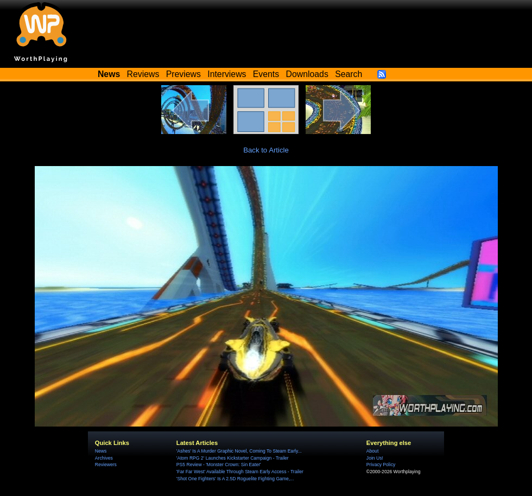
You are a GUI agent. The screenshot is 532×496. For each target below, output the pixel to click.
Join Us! (374, 458)
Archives (104, 458)
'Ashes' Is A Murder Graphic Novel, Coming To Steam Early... (239, 451)
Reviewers (106, 464)
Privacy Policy (380, 464)
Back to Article (266, 150)
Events (266, 74)
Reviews (143, 74)
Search (348, 74)
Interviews (226, 74)
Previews (183, 74)
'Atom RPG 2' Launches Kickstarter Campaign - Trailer (232, 458)
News (100, 451)
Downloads (307, 74)
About (372, 451)
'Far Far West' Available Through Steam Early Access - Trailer (239, 471)
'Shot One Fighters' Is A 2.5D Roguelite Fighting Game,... (235, 478)
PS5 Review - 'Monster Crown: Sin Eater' (218, 464)
